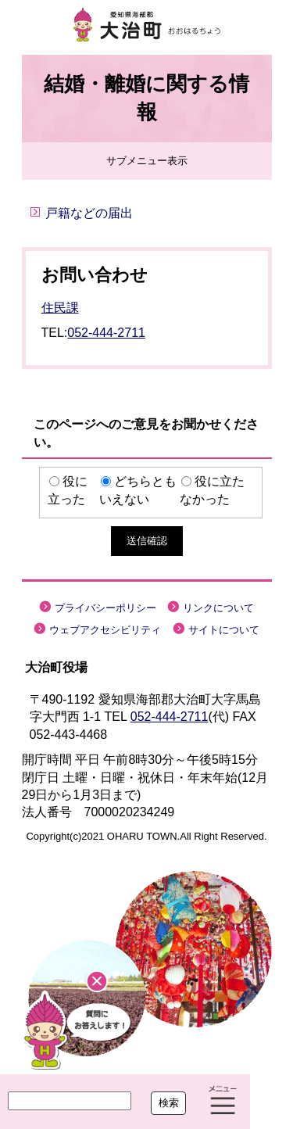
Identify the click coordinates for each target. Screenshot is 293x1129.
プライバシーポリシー (105, 608)
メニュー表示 (222, 1101)
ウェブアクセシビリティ (105, 630)
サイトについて (223, 630)
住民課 (60, 307)
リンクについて (218, 608)
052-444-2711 (106, 332)
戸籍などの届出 (89, 213)
